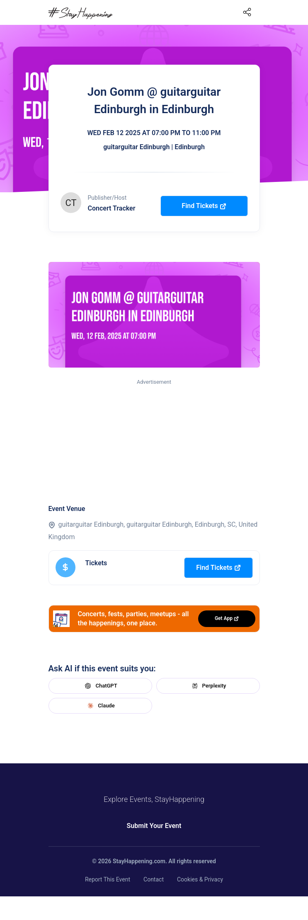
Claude (99, 706)
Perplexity (208, 686)
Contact (153, 879)
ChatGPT (100, 686)
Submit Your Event (154, 826)
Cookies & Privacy (200, 879)
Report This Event (107, 879)
